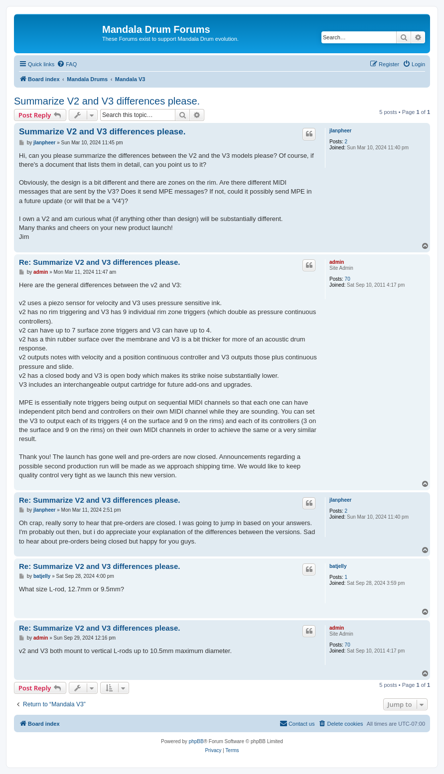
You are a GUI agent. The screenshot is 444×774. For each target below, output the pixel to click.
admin (336, 262)
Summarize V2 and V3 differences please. (107, 101)
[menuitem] (67, 64)
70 (347, 279)
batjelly (337, 566)
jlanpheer (340, 130)
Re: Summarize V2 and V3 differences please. (99, 262)
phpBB (196, 741)
